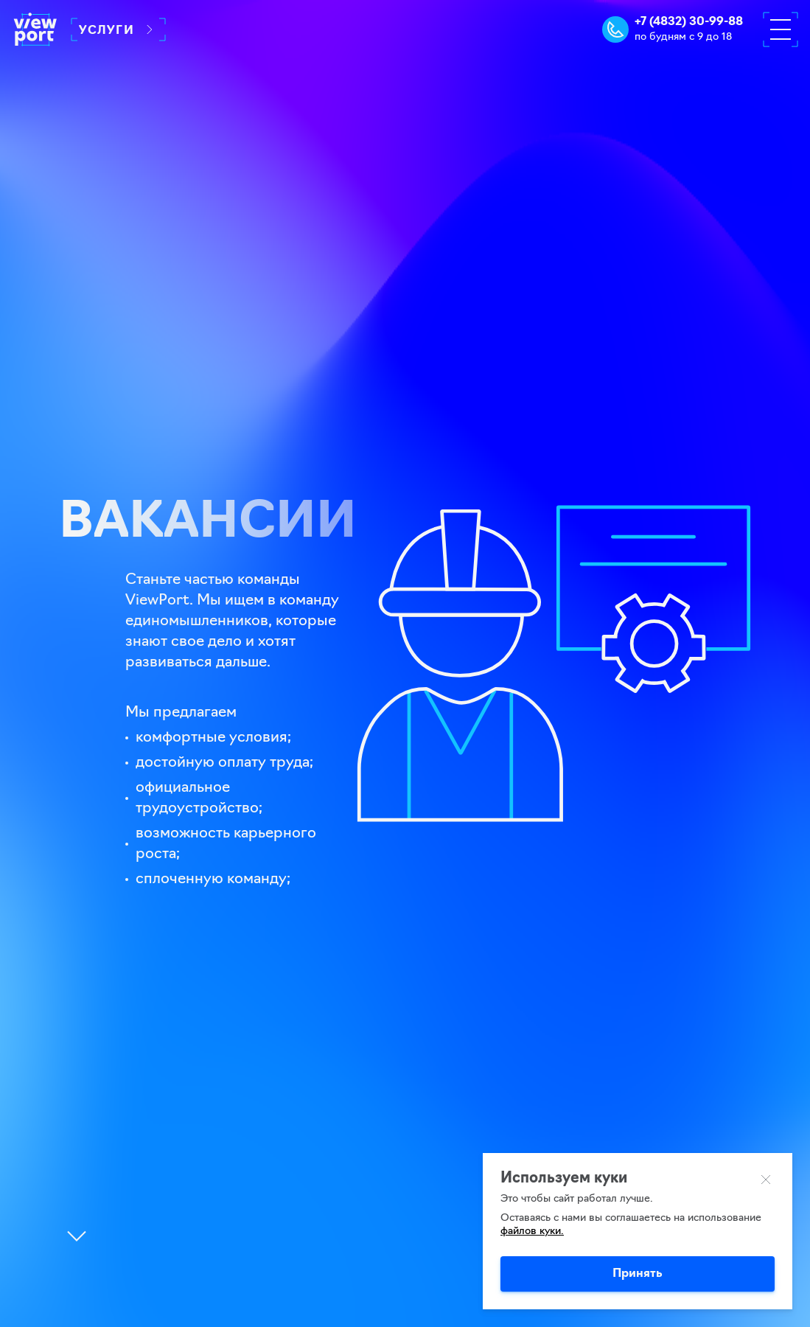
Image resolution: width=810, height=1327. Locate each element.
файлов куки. (532, 1231)
